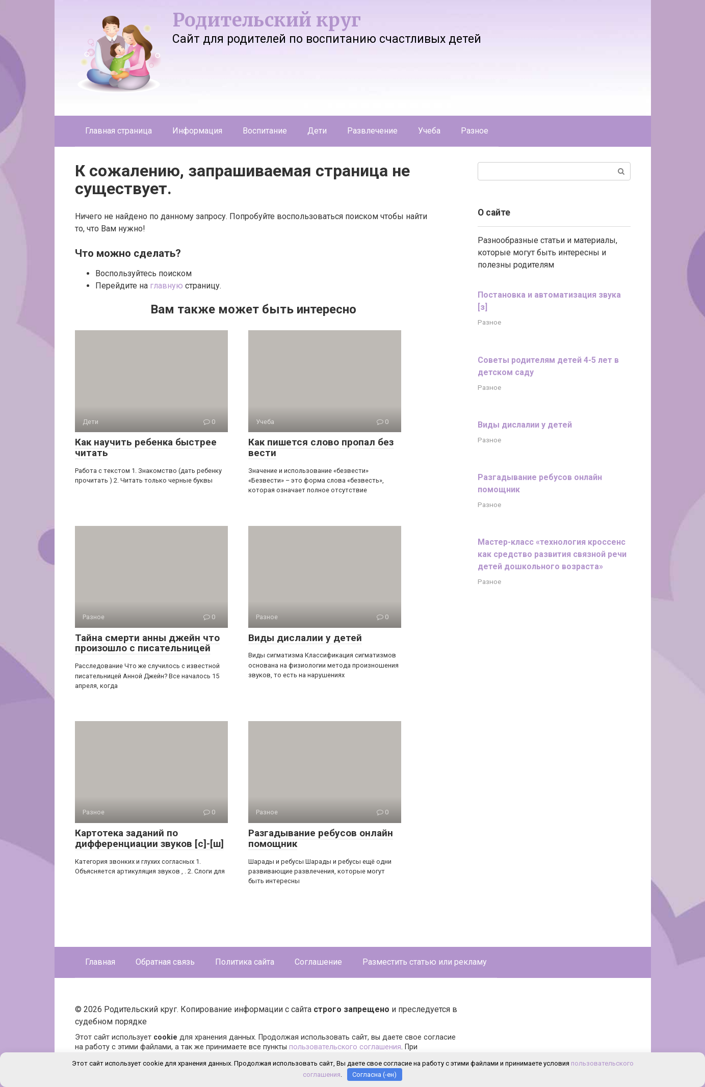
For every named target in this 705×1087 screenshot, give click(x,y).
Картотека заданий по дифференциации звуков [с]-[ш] (149, 838)
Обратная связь (165, 962)
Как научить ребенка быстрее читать (146, 447)
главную (166, 285)
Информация (197, 131)
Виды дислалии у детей (305, 638)
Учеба (429, 131)
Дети (317, 131)
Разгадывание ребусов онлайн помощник (320, 838)
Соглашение (318, 962)
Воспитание (265, 131)
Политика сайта (244, 962)
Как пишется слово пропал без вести (321, 447)
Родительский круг (266, 20)
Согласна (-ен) (374, 1074)
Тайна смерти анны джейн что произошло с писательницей (147, 643)
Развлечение (372, 131)
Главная (100, 962)
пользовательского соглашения (345, 1047)
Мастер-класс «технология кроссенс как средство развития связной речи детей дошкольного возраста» (552, 554)
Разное (474, 131)
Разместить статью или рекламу (424, 962)
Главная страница (118, 131)
